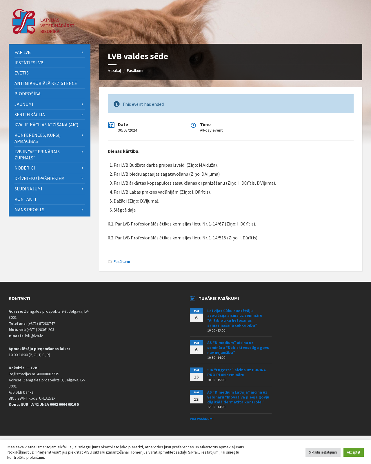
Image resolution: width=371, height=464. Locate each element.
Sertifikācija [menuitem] (29, 114)
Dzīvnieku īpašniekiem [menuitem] (39, 178)
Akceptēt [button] (353, 452)
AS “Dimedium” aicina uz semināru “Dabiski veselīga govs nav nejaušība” (238, 347)
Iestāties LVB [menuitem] (28, 62)
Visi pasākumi (202, 418)
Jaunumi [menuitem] (23, 104)
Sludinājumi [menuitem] (28, 189)
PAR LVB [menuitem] (22, 52)
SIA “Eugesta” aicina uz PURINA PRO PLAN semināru (236, 372)
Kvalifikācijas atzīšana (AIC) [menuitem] (46, 125)
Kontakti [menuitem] (25, 199)
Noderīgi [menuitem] (24, 168)
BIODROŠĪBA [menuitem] (27, 94)
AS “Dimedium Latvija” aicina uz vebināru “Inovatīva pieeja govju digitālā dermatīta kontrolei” (238, 397)
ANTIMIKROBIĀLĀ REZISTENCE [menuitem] (45, 83)
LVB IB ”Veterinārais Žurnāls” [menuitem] (37, 155)
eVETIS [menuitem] (21, 73)
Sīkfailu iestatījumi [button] (323, 452)
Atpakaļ (114, 70)
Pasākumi (135, 70)
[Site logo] (45, 32)
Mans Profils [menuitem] (29, 209)
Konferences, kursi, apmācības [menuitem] (37, 138)
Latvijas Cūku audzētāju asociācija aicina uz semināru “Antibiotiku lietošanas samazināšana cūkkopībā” (234, 318)
